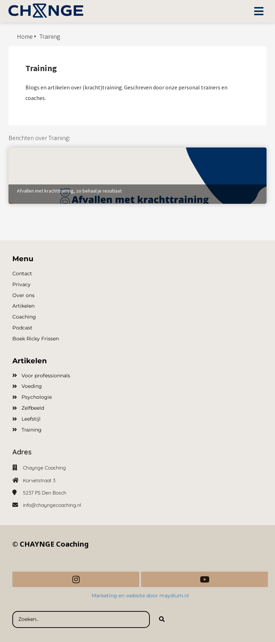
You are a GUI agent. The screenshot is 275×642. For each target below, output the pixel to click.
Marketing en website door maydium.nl (141, 595)
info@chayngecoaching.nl (52, 505)
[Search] (162, 619)
